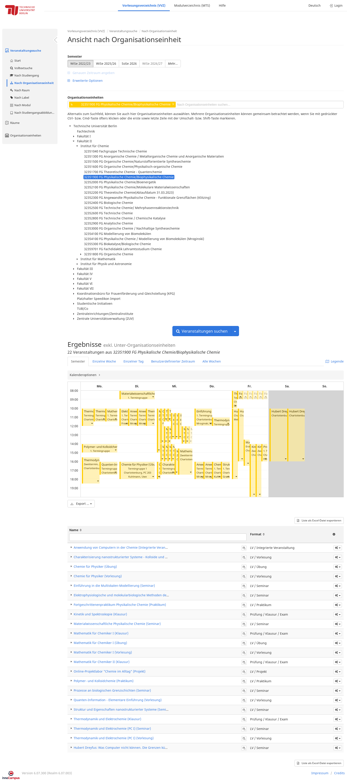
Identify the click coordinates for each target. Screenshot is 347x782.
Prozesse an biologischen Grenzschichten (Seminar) (112, 690)
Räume (11, 123)
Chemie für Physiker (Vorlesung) (98, 576)
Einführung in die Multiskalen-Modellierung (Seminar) (114, 585)
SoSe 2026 (129, 63)
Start (15, 60)
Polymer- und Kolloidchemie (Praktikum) (111, 447)
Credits (339, 773)
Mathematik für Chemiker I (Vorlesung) (103, 652)
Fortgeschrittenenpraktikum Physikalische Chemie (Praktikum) (120, 605)
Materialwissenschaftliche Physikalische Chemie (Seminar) (117, 624)
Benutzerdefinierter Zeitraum (173, 361)
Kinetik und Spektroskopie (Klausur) (100, 614)
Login (336, 5)
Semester (74, 56)
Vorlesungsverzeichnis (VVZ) (143, 5)
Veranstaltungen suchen (201, 331)
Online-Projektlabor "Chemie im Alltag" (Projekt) (109, 671)
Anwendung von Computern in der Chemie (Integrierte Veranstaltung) (126, 547)
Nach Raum (20, 90)
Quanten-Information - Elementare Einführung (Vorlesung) (118, 700)
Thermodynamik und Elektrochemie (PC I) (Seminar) (112, 728)
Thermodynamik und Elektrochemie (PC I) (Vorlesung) (114, 738)
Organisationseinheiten (22, 135)
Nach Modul (20, 105)
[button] (92, 423)
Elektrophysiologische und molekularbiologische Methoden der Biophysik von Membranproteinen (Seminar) (154, 595)
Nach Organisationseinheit (32, 83)
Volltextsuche (21, 68)
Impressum (319, 773)
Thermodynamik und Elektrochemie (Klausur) (107, 719)
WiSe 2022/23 (80, 63)
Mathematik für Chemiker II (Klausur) (101, 662)
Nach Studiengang (24, 75)
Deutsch (314, 5)
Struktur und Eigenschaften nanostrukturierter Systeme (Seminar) (123, 709)
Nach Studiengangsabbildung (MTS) (34, 113)
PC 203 (147, 472)
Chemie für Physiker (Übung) (140, 464)
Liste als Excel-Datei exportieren (319, 520)
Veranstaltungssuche (22, 51)
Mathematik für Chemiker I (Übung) (100, 643)
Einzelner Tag (133, 361)
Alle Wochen (211, 361)
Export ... (81, 503)
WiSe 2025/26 (106, 63)
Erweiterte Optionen (85, 80)
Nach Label (19, 97)
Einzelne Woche (104, 361)
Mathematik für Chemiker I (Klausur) (101, 633)
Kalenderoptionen (83, 375)
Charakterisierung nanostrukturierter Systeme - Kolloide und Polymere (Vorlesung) (135, 557)
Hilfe (222, 5)
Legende (335, 361)
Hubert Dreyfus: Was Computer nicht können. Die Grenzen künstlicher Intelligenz (134, 747)
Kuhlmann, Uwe (137, 476)
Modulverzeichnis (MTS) (192, 5)
